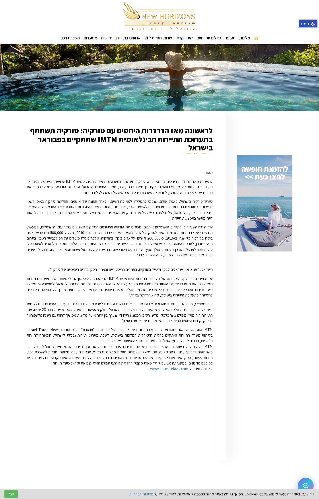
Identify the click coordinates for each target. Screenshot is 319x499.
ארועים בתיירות (128, 38)
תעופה (230, 38)
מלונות (244, 38)
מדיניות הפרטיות (141, 494)
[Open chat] (306, 486)
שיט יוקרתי (184, 38)
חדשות (106, 38)
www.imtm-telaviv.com (169, 368)
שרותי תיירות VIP (158, 38)
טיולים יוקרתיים (208, 38)
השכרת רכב (70, 38)
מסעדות (90, 38)
